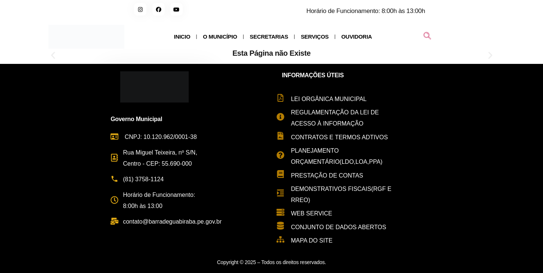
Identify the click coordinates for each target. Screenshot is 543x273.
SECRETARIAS (269, 36)
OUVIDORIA (356, 36)
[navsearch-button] (427, 37)
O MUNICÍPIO (220, 36)
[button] (53, 55)
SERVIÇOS (315, 36)
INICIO (182, 36)
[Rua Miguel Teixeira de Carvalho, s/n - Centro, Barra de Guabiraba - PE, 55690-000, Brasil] (470, 165)
